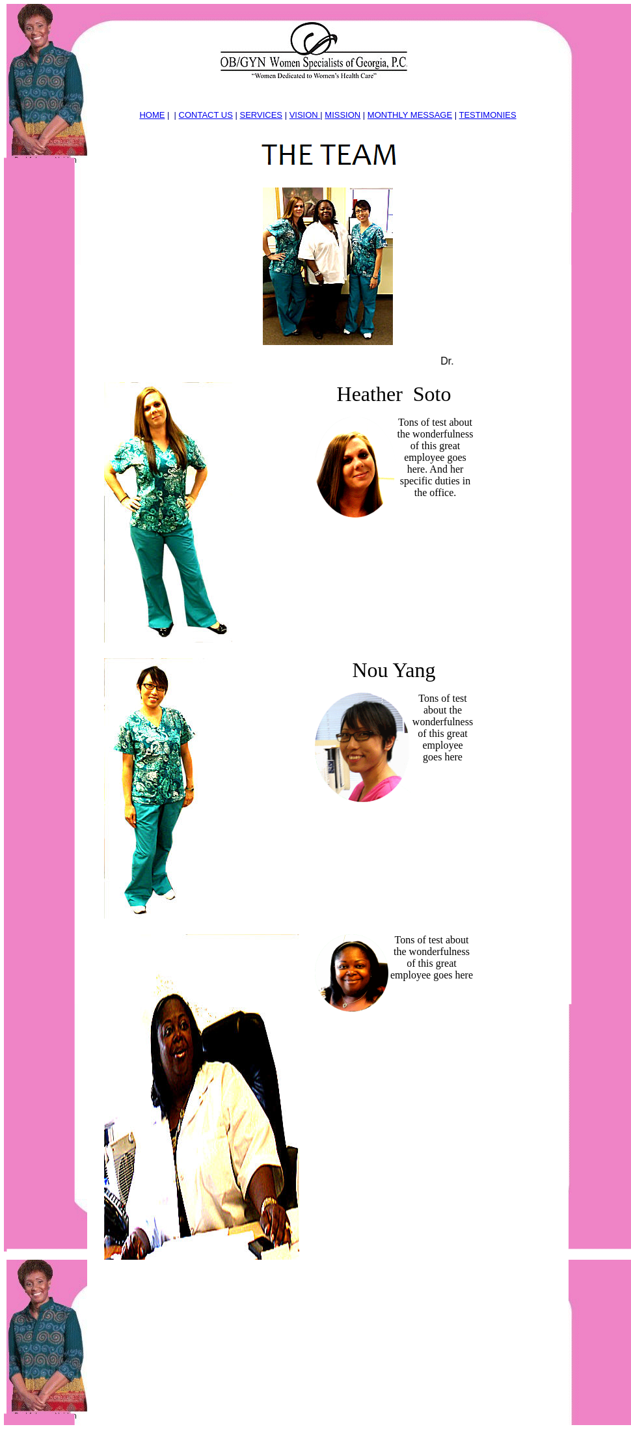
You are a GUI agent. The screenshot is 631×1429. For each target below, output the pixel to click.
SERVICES (261, 115)
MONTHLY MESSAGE (410, 115)
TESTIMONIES (487, 115)
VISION (305, 115)
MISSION (342, 115)
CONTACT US (206, 115)
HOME (152, 115)
